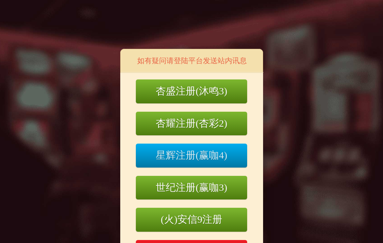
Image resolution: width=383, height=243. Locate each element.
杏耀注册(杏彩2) (191, 123)
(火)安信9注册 (191, 219)
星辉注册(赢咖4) (191, 155)
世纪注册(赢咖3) (191, 187)
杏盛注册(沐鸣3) (191, 90)
